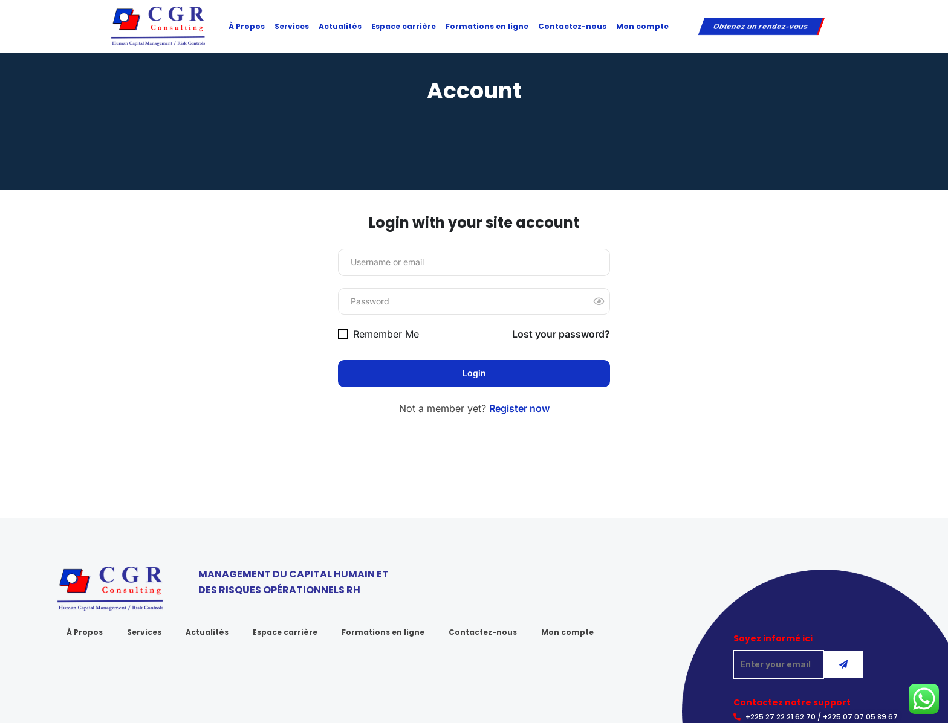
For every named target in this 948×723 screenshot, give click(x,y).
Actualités (340, 26)
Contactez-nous (572, 26)
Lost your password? (561, 334)
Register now (519, 408)
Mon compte (642, 26)
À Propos (247, 26)
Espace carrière (403, 26)
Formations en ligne (487, 26)
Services (291, 26)
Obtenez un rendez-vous (760, 26)
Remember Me (378, 334)
